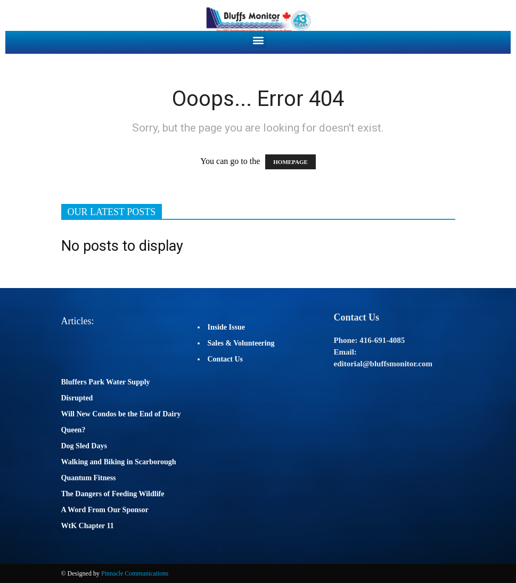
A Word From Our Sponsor (105, 510)
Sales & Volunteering (241, 343)
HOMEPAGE (290, 162)
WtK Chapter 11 (87, 526)
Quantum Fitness (88, 478)
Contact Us (225, 359)
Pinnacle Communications (134, 573)
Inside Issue (226, 327)
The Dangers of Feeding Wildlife (113, 494)
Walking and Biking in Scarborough (118, 462)
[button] (258, 39)
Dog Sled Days (84, 446)
